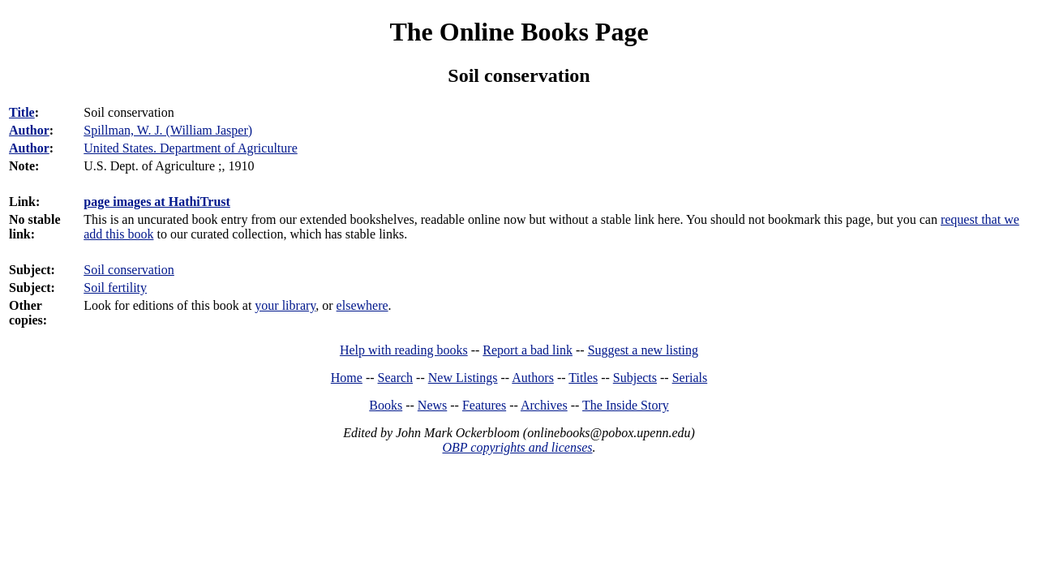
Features (484, 405)
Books (385, 405)
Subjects (635, 377)
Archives (544, 405)
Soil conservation (129, 270)
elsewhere (362, 305)
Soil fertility (115, 287)
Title (22, 112)
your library (285, 305)
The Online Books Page (518, 31)
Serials (690, 377)
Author (29, 130)
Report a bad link (528, 350)
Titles (583, 377)
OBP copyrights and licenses (517, 447)
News (432, 405)
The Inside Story (625, 405)
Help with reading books (404, 350)
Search (396, 377)
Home (346, 377)
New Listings (463, 377)
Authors (533, 377)
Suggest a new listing (643, 350)
